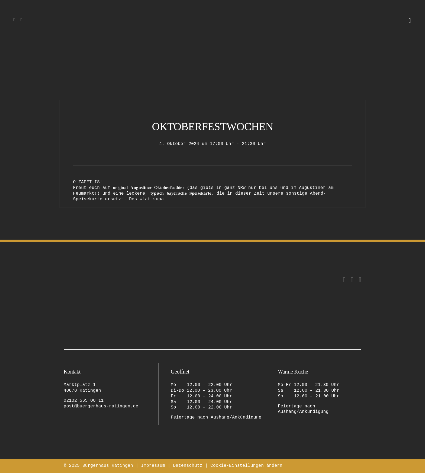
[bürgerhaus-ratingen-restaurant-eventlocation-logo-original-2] (91, 278)
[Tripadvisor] (360, 279)
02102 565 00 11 (84, 400)
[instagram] (14, 20)
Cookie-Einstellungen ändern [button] (246, 465)
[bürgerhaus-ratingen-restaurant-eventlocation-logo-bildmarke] (212, 10)
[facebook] (21, 20)
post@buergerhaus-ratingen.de (101, 406)
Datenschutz (187, 465)
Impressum (153, 465)
